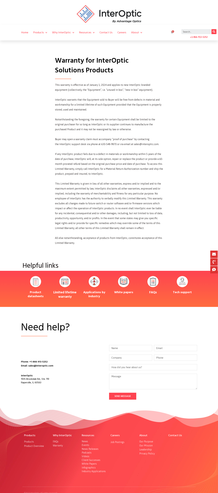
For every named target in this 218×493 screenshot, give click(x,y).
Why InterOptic (63, 32)
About (136, 32)
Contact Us (105, 32)
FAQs (153, 292)
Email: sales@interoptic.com (37, 365)
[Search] (214, 31)
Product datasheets (36, 294)
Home (24, 32)
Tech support (182, 292)
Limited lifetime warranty (64, 294)
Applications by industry (94, 294)
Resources (87, 32)
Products (40, 32)
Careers (121, 32)
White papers (123, 292)
